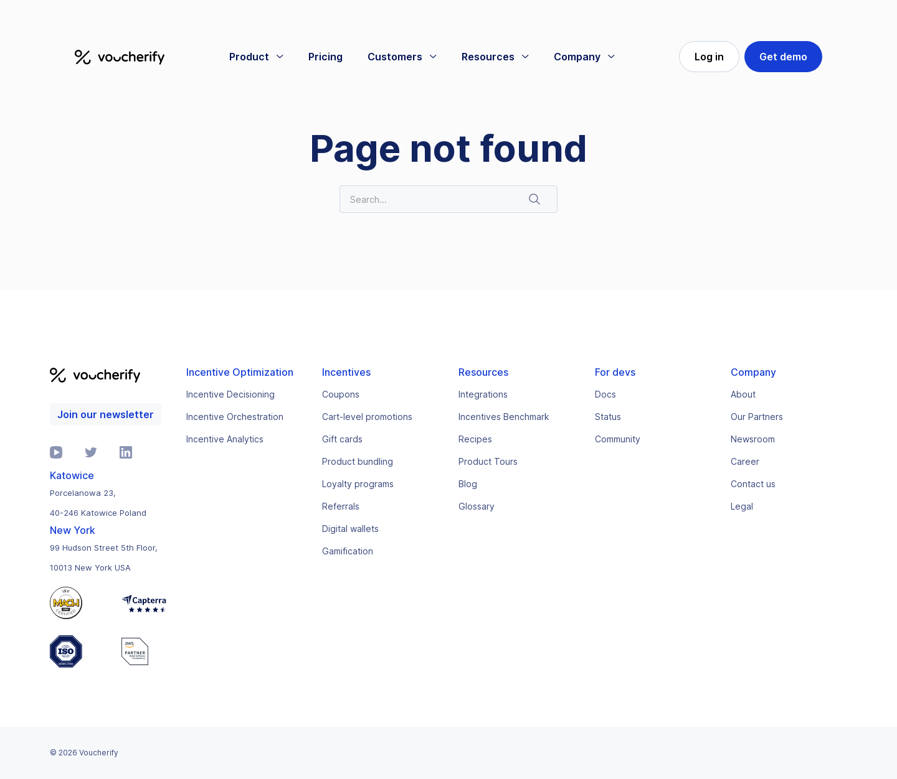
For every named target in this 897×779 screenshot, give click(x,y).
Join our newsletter (105, 414)
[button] (256, 56)
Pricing (325, 56)
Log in (709, 56)
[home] (119, 57)
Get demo (783, 56)
